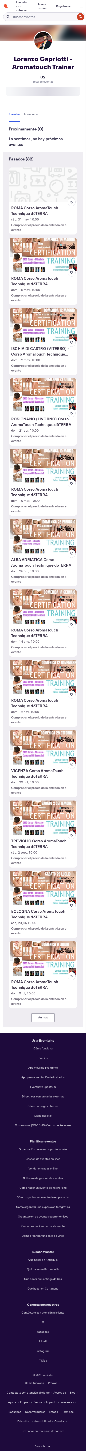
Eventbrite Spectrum (43, 1087)
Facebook (43, 1332)
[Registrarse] (63, 6)
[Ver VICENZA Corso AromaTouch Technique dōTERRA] (43, 747)
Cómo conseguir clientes (43, 1106)
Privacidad (23, 1421)
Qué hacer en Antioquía (43, 1260)
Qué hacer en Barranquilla (43, 1269)
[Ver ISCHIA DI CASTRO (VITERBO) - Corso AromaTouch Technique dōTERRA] (43, 325)
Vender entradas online (43, 1168)
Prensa (38, 1402)
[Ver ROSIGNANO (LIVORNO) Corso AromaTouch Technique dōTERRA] (43, 395)
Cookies (59, 1421)
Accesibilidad (42, 1421)
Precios (43, 1058)
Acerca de (59, 1392)
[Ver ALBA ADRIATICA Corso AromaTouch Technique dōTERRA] (43, 536)
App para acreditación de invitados (43, 1077)
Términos (68, 1412)
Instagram (43, 1351)
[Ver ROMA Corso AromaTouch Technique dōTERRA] (43, 184)
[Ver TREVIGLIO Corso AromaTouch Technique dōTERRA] (43, 818)
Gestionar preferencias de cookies (43, 1431)
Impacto (51, 1402)
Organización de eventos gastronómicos (43, 1216)
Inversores (67, 1402)
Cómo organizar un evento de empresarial (43, 1197)
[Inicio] (5, 6)
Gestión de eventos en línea (43, 1159)
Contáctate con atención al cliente (43, 1312)
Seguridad (15, 1412)
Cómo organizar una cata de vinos (43, 1236)
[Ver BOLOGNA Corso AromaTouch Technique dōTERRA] (43, 888)
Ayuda (12, 1402)
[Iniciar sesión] (42, 6)
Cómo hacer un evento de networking (43, 1187)
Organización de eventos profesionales (43, 1149)
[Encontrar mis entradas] (22, 6)
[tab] (15, 114)
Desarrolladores (35, 1412)
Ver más (43, 1017)
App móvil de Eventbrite (43, 1067)
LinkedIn (43, 1341)
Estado (53, 1412)
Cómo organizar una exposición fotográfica (43, 1207)
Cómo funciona (43, 1048)
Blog (72, 1392)
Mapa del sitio (43, 1115)
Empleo (25, 1402)
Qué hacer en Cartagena (43, 1288)
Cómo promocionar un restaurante (43, 1226)
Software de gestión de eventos (43, 1178)
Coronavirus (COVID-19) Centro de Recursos (43, 1125)
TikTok (43, 1360)
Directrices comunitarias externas (43, 1096)
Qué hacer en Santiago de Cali (43, 1279)
